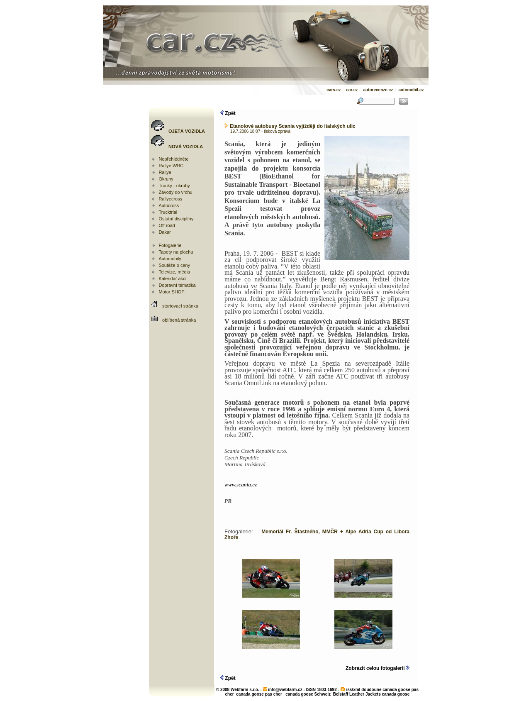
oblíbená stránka (179, 320)
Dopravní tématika (176, 285)
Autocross (168, 205)
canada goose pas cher (259, 694)
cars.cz (333, 90)
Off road (166, 225)
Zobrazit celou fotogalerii (377, 668)
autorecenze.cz (378, 90)
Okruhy (165, 178)
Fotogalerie (169, 245)
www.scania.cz (240, 484)
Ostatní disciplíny (175, 218)
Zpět (228, 113)
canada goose (396, 694)
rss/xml (353, 689)
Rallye (164, 172)
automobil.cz (411, 90)
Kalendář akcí (172, 278)
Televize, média (174, 271)
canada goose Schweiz (308, 694)
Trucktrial (167, 212)
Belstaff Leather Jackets (357, 694)
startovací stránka (180, 305)
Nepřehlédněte (173, 158)
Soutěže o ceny (174, 265)
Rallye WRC (170, 165)
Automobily (169, 258)
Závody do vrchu (175, 192)
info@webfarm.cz (285, 689)
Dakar (164, 232)
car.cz (352, 90)
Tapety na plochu (175, 251)
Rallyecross (170, 198)
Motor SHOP (171, 291)
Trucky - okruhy (174, 185)
